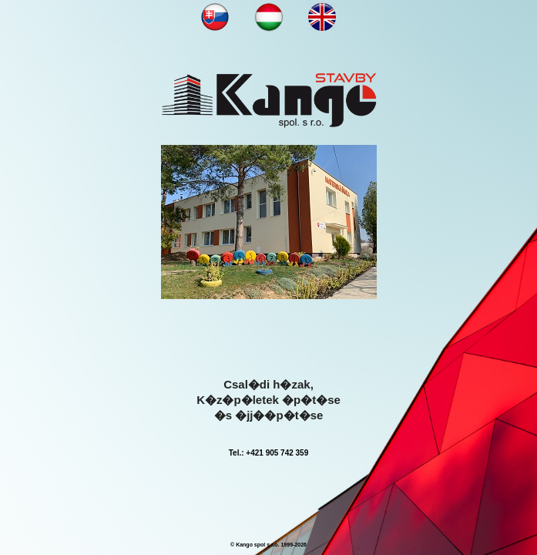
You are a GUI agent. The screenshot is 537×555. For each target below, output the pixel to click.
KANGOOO (269, 100)
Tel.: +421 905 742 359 (269, 453)
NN (214, 16)
